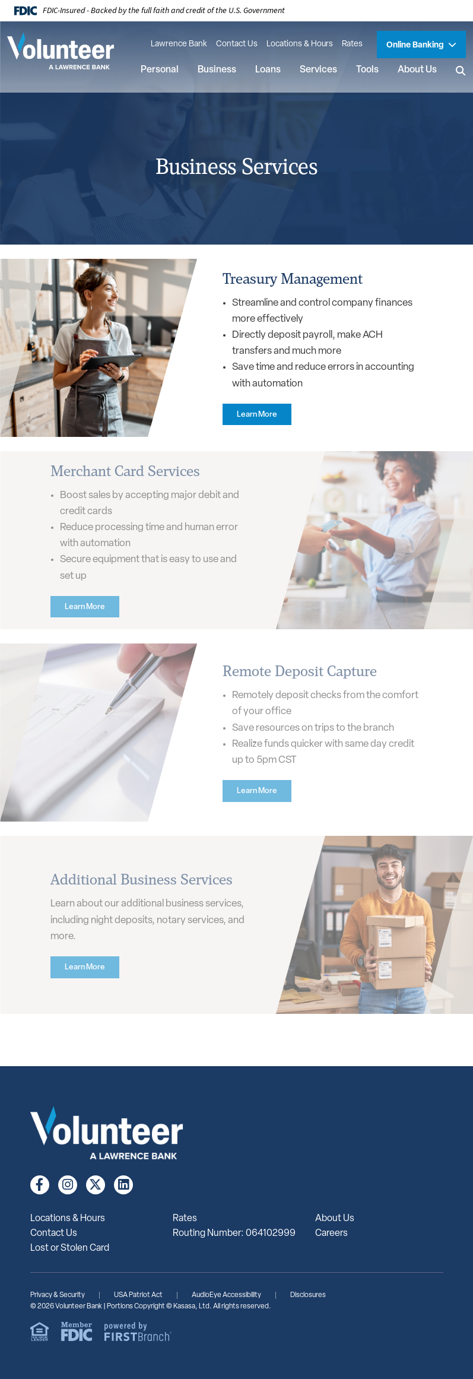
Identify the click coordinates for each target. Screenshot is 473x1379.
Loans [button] (268, 70)
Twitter (95, 1184)
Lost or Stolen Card (69, 1248)
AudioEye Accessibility (226, 1295)
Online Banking (415, 45)
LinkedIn (123, 1184)
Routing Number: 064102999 (234, 1233)
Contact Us (237, 44)
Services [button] (318, 70)
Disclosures (308, 1295)
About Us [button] (417, 70)
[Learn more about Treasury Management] (258, 414)
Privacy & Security (57, 1295)
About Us (334, 1218)
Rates (352, 44)
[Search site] (461, 71)
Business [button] (217, 70)
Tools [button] (367, 70)
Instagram (67, 1184)
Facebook (39, 1184)
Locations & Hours (299, 44)
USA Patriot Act (138, 1295)
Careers (331, 1233)
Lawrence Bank (179, 44)
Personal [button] (160, 70)
